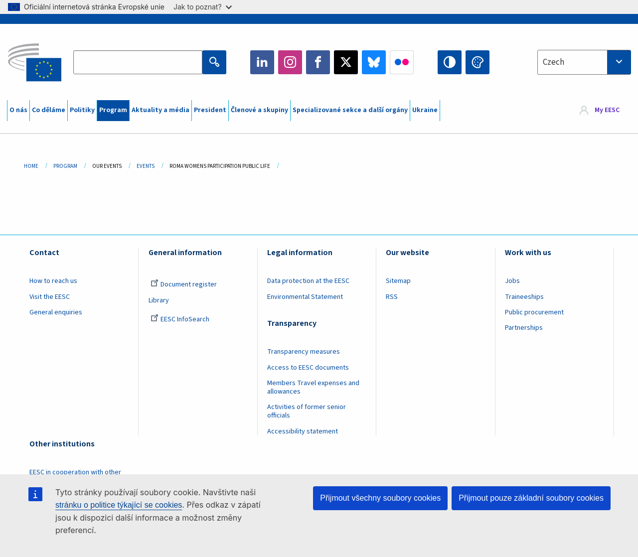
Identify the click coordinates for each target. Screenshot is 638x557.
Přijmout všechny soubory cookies (380, 498)
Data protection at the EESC (308, 281)
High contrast (450, 62)
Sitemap (398, 281)
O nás (18, 110)
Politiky (82, 110)
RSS (392, 297)
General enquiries (55, 312)
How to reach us (53, 281)
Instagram (290, 62)
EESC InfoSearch (180, 319)
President (210, 110)
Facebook (318, 62)
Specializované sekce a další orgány (350, 110)
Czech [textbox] (553, 62)
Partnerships (524, 328)
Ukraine (425, 110)
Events (146, 166)
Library (159, 300)
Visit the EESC (49, 297)
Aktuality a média (160, 110)
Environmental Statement (305, 297)
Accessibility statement (302, 431)
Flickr (402, 62)
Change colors (477, 62)
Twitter (346, 62)
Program (113, 110)
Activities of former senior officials (306, 411)
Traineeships (524, 297)
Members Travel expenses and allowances (313, 387)
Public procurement (534, 312)
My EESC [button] (607, 111)
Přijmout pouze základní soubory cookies (531, 498)
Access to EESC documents (308, 368)
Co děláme (48, 110)
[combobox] (584, 62)
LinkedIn (262, 62)
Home (31, 166)
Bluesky (374, 62)
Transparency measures (303, 352)
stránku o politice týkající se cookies (118, 505)
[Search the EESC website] (137, 62)
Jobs (512, 281)
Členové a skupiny (259, 110)
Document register (184, 284)
